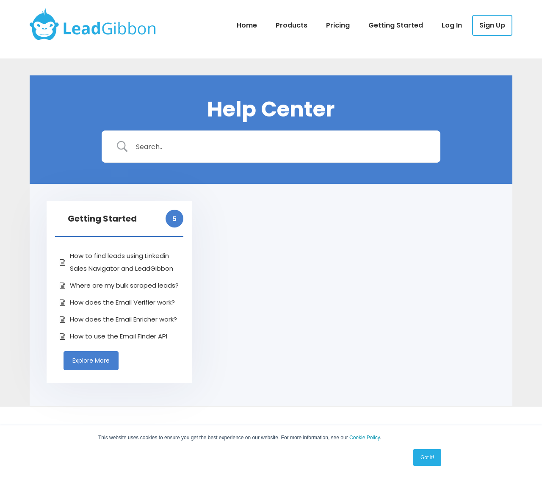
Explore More (91, 360)
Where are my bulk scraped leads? (124, 285)
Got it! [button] (427, 457)
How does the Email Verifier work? (122, 302)
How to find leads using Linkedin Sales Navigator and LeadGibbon (121, 262)
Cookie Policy (364, 438)
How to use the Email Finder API (118, 336)
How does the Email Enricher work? (123, 319)
